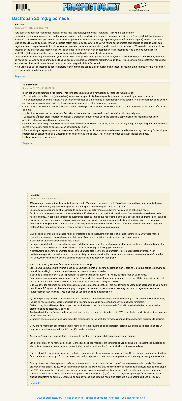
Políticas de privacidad (96, 397)
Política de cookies (73, 397)
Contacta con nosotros (133, 397)
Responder (20, 76)
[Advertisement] (95, 169)
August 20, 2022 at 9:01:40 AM (44, 198)
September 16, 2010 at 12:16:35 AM (31, 28)
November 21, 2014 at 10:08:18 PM (38, 88)
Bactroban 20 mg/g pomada (40, 18)
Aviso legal (114, 397)
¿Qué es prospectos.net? (49, 397)
